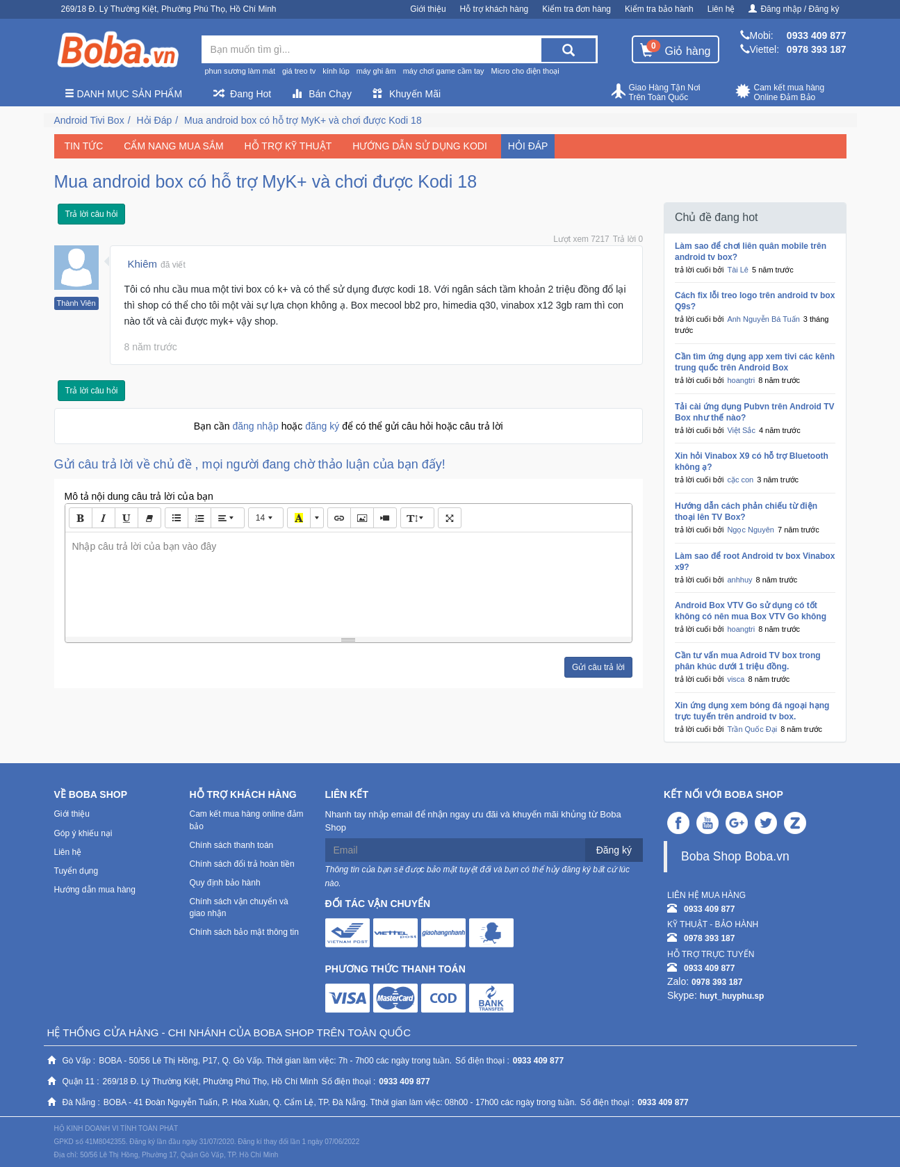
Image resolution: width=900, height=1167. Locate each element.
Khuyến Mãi (407, 93)
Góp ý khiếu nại (83, 833)
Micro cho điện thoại (525, 71)
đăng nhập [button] (256, 426)
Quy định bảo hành (225, 883)
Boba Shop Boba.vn (735, 856)
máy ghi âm (376, 71)
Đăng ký (614, 850)
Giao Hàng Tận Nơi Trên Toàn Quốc (655, 92)
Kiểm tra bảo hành (659, 9)
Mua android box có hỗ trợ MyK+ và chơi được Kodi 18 (303, 120)
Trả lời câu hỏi (91, 214)
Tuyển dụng (76, 871)
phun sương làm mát (240, 71)
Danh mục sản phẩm (124, 93)
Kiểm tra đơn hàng (576, 9)
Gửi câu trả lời (598, 667)
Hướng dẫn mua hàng (95, 890)
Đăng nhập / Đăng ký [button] (793, 9)
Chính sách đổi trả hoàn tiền (242, 864)
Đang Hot (242, 93)
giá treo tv (299, 71)
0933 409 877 (816, 35)
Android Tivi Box (89, 120)
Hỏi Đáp (154, 120)
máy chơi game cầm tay (443, 71)
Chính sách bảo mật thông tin (244, 932)
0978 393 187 (816, 49)
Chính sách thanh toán (232, 845)
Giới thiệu (427, 9)
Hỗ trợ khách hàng (494, 9)
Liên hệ (721, 9)
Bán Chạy (322, 93)
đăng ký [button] (323, 426)
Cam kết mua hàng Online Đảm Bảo (780, 92)
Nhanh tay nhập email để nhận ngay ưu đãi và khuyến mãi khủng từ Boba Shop (473, 821)
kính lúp (336, 71)
